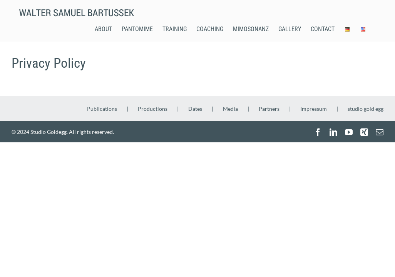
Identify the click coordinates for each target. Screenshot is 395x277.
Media (230, 108)
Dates (195, 108)
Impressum (313, 108)
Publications (102, 108)
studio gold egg (365, 108)
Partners (269, 108)
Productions (152, 108)
